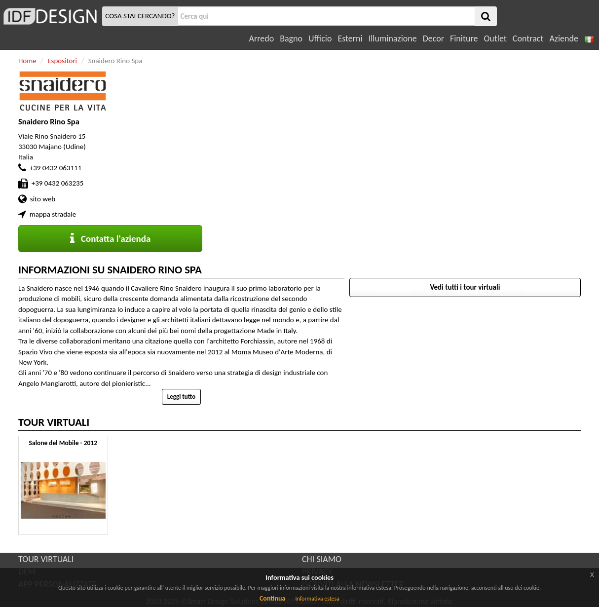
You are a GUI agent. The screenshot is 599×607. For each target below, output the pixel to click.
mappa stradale (53, 214)
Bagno (291, 38)
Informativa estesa (317, 598)
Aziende (563, 38)
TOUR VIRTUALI (46, 559)
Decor (433, 38)
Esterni (349, 38)
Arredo (261, 38)
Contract (528, 38)
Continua (272, 598)
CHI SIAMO (321, 559)
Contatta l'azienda (110, 238)
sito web (42, 198)
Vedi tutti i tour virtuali (465, 287)
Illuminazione (393, 38)
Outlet (495, 38)
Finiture (464, 38)
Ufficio (320, 38)
